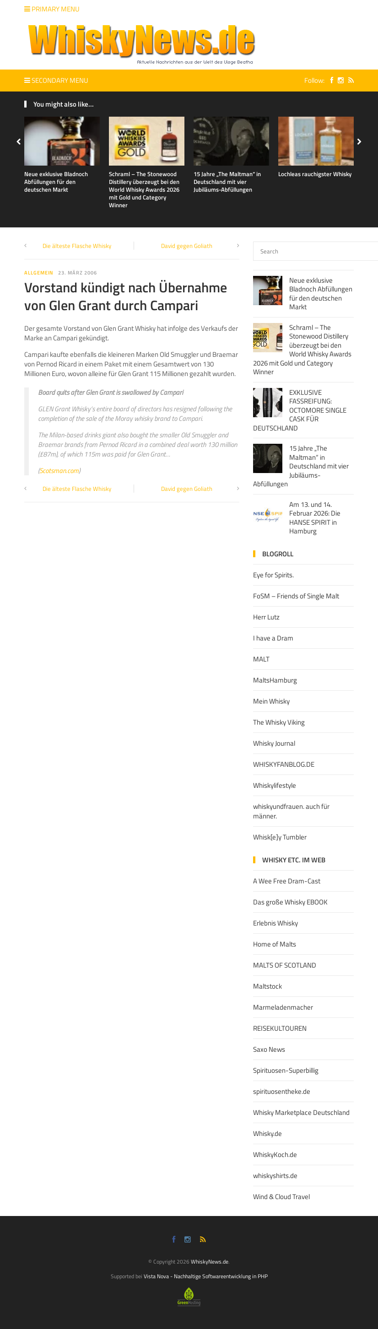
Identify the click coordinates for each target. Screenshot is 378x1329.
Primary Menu (52, 9)
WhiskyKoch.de (275, 1154)
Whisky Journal (274, 743)
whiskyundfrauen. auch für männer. (291, 811)
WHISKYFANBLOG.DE (283, 764)
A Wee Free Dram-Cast (286, 881)
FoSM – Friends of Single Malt (296, 596)
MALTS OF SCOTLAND (284, 965)
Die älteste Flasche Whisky (77, 245)
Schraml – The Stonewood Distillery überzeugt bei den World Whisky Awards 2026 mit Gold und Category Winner (144, 189)
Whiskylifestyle (274, 785)
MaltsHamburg (275, 680)
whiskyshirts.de (275, 1175)
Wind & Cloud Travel (281, 1196)
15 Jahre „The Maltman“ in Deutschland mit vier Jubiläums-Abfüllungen (227, 181)
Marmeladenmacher (283, 1007)
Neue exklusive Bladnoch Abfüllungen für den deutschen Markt (56, 181)
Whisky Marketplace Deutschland (301, 1112)
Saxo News (269, 1049)
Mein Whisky (271, 701)
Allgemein (39, 272)
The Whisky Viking (279, 722)
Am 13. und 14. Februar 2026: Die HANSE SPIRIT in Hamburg (314, 518)
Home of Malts (274, 944)
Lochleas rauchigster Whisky (314, 173)
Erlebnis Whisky (275, 923)
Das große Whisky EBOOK (290, 902)
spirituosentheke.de (281, 1091)
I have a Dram (273, 638)
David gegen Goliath (186, 245)
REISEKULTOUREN (280, 1028)
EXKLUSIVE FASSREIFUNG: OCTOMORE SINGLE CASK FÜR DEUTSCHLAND (299, 410)
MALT (261, 659)
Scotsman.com (59, 470)
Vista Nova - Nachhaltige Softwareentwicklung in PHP (206, 1276)
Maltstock (267, 986)
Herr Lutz (266, 617)
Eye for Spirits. (273, 575)
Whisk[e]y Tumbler (280, 837)
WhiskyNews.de (209, 1261)
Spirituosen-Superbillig (286, 1070)
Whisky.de (267, 1133)
